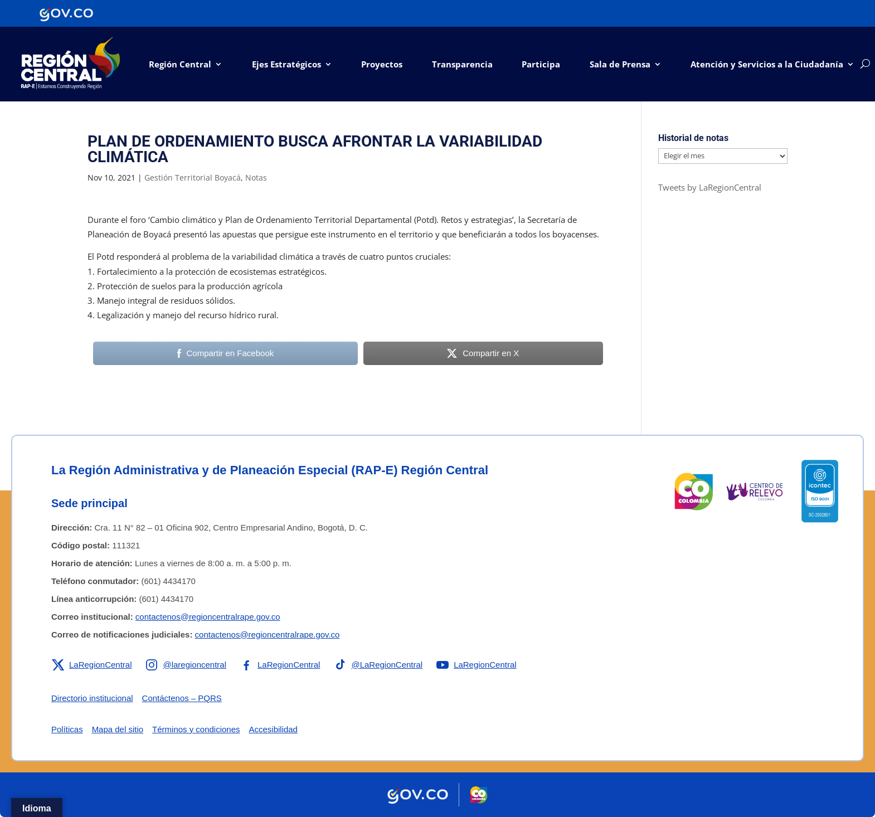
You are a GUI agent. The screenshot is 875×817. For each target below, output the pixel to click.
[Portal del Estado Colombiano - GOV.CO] (66, 13)
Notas (256, 177)
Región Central (180, 64)
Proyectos (381, 64)
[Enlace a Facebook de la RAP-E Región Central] (280, 665)
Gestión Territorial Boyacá (192, 177)
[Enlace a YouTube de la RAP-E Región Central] (476, 665)
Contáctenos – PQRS (182, 698)
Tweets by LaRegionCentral (709, 187)
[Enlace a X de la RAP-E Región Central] (91, 665)
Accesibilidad (273, 729)
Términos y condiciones (196, 729)
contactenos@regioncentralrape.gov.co (207, 616)
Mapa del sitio (118, 729)
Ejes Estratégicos (286, 64)
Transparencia (462, 64)
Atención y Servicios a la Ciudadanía (767, 64)
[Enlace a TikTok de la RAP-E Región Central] (378, 665)
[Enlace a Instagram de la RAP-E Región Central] (186, 665)
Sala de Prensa (620, 64)
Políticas (67, 729)
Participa (541, 64)
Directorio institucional (92, 698)
